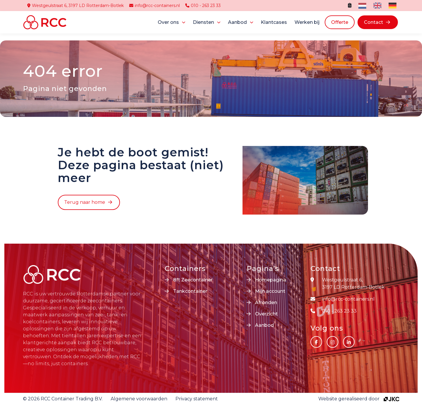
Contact (373, 22)
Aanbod (237, 22)
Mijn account (270, 291)
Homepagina (270, 280)
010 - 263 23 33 (203, 5)
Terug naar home (84, 202)
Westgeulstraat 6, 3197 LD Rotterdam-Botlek (75, 5)
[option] (376, 5)
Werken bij (306, 22)
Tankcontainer (190, 291)
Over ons (168, 22)
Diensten (203, 22)
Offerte (339, 22)
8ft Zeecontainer (193, 280)
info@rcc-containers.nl (154, 5)
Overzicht (266, 314)
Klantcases (274, 22)
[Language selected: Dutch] (378, 5)
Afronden (266, 302)
